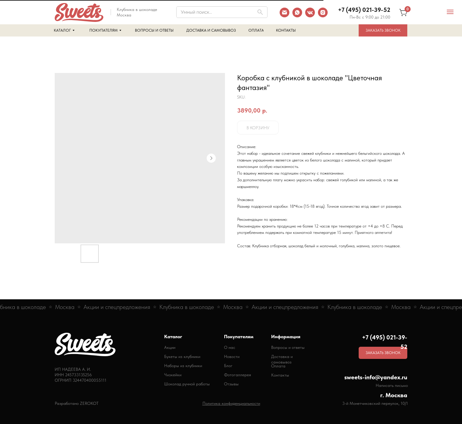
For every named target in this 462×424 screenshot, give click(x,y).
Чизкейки (172, 374)
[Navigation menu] (450, 12)
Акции (169, 347)
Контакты (280, 375)
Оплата (278, 365)
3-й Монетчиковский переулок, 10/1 (375, 403)
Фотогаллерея (237, 374)
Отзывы (231, 383)
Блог (228, 365)
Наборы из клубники (183, 365)
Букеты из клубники (182, 356)
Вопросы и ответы (288, 347)
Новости (232, 356)
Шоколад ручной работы (187, 383)
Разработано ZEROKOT (76, 403)
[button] (383, 30)
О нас (229, 347)
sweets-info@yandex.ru (375, 377)
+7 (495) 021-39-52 (364, 9)
